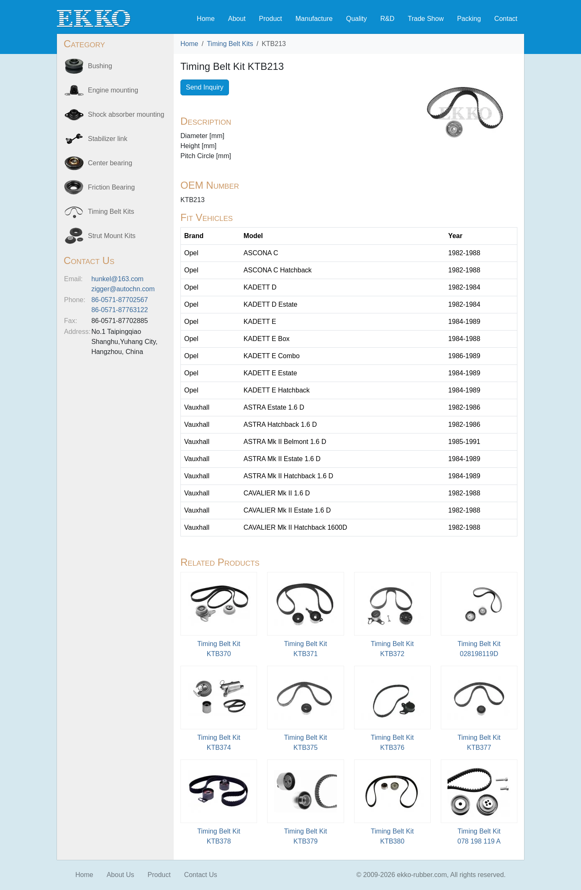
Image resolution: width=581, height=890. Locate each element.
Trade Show (426, 18)
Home (206, 18)
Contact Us (200, 874)
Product (270, 18)
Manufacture (314, 18)
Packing (469, 18)
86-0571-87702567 (119, 299)
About (237, 18)
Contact (505, 18)
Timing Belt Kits (230, 43)
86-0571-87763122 (119, 309)
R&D (387, 18)
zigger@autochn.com (122, 288)
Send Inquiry (205, 87)
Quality (356, 18)
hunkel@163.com (117, 278)
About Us (120, 874)
